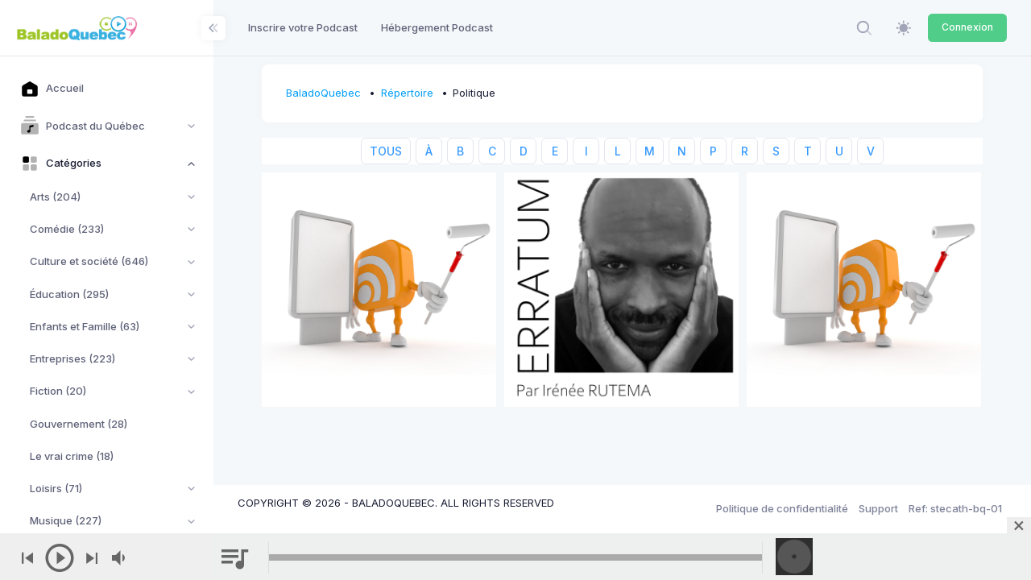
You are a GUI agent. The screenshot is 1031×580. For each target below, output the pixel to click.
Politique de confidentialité (782, 508)
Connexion (967, 27)
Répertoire (407, 92)
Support (878, 508)
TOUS (386, 151)
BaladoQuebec (323, 92)
